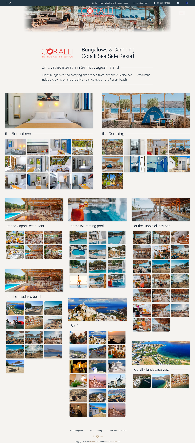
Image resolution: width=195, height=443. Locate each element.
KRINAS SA (93, 442)
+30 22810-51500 (161, 3)
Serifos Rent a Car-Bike (116, 430)
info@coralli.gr (140, 3)
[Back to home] (98, 13)
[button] (182, 13)
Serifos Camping (95, 430)
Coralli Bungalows (76, 430)
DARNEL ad (115, 442)
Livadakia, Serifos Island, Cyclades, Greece (110, 3)
